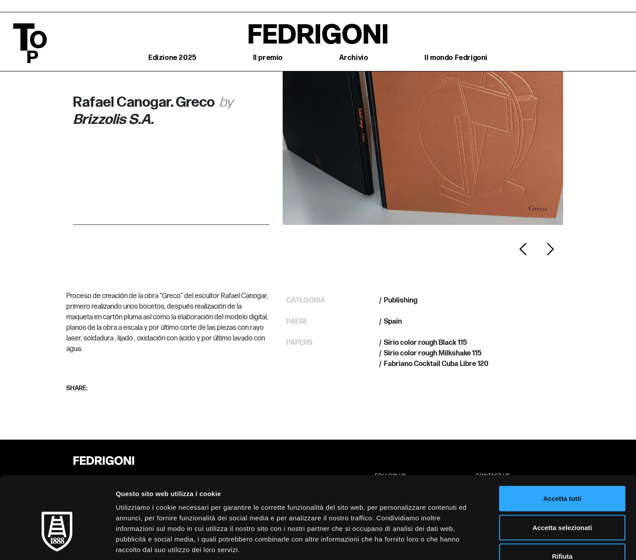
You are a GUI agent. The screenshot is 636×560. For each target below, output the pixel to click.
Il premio (268, 58)
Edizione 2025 (172, 58)
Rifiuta (562, 502)
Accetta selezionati (562, 473)
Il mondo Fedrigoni (456, 58)
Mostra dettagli (464, 542)
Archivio (353, 58)
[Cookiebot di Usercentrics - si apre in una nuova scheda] (57, 542)
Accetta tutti (562, 444)
